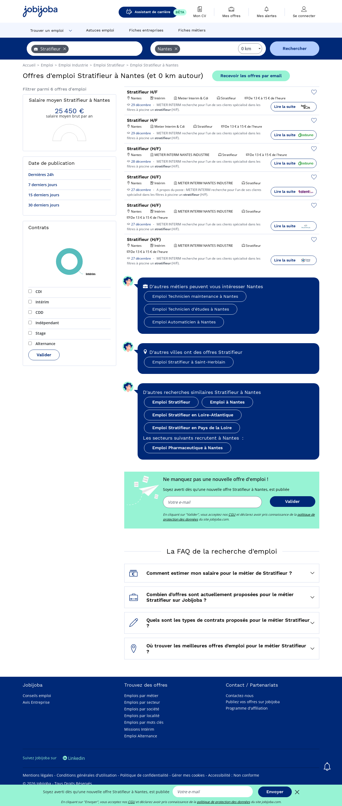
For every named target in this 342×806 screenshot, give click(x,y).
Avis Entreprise (36, 702)
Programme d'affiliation (247, 708)
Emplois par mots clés (144, 722)
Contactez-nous (240, 695)
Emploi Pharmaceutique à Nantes (187, 447)
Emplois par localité (142, 715)
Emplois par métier (141, 695)
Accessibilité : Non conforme (233, 775)
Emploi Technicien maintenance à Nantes (195, 296)
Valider (44, 354)
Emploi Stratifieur (171, 402)
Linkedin (74, 758)
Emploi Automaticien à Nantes (184, 321)
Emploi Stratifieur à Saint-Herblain (188, 362)
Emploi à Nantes (227, 402)
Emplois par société (141, 708)
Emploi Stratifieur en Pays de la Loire (192, 427)
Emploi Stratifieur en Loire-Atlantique (192, 414)
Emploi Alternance (140, 735)
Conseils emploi (37, 695)
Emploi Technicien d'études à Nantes (190, 309)
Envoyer (274, 791)
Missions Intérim (139, 729)
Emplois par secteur (142, 702)
